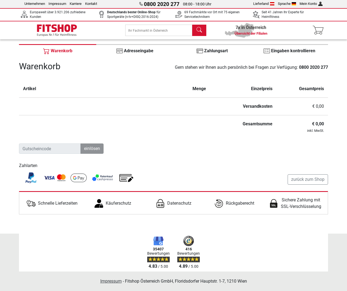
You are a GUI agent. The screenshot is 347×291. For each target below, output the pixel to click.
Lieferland (263, 4)
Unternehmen (34, 4)
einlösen (92, 152)
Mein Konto (311, 4)
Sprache (287, 4)
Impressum (57, 4)
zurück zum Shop (307, 183)
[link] (31, 181)
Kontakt (91, 4)
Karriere (76, 4)
